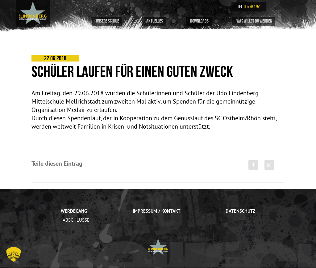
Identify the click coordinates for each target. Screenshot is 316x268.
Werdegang (73, 210)
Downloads (199, 21)
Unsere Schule (106, 21)
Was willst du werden (253, 21)
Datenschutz (241, 210)
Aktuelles (154, 21)
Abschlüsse (75, 219)
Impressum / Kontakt (156, 210)
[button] (13, 254)
